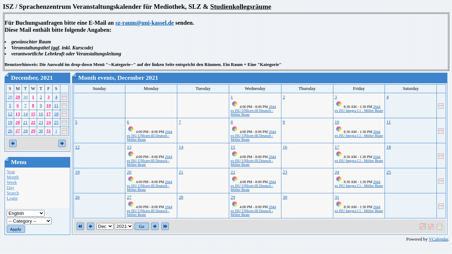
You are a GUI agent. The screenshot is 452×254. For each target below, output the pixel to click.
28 (10, 97)
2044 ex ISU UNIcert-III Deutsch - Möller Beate (253, 110)
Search (13, 192)
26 (10, 130)
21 (25, 122)
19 (10, 122)
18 (56, 113)
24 (48, 122)
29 (18, 97)
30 (25, 97)
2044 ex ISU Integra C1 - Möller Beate (359, 109)
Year (11, 171)
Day (10, 187)
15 (33, 113)
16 (40, 113)
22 (33, 122)
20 (18, 122)
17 (48, 113)
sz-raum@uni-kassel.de (144, 22)
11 (56, 105)
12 (10, 113)
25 (56, 122)
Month (13, 177)
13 (18, 113)
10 (48, 105)
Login (12, 198)
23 (40, 122)
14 (25, 113)
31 (48, 130)
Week (12, 182)
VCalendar (438, 239)
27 (18, 130)
